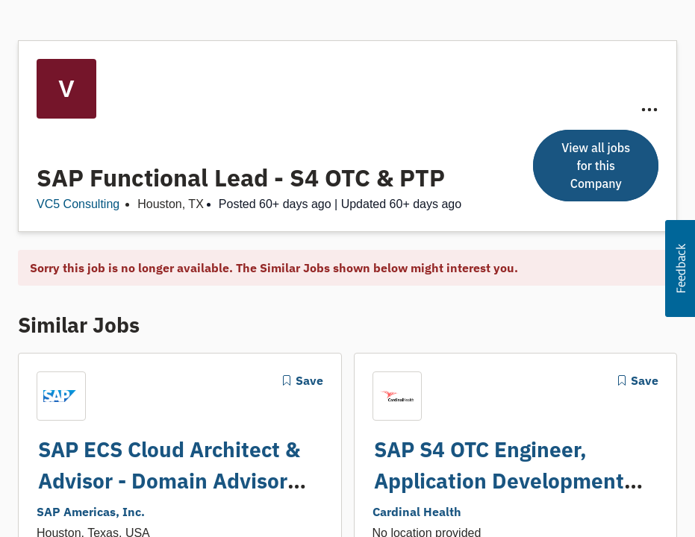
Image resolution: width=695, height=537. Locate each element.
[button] (680, 268)
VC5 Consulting (78, 204)
